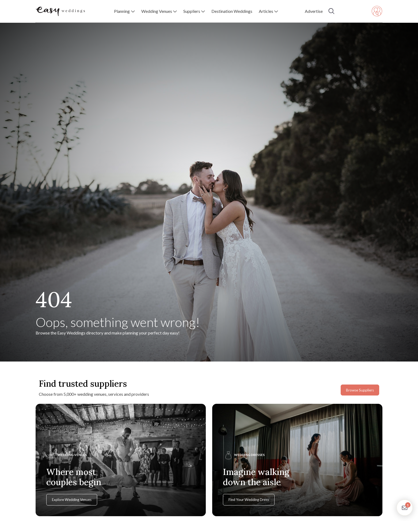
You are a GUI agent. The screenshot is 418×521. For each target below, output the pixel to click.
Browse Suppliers (360, 390)
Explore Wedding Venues (72, 499)
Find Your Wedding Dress (249, 499)
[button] (124, 11)
